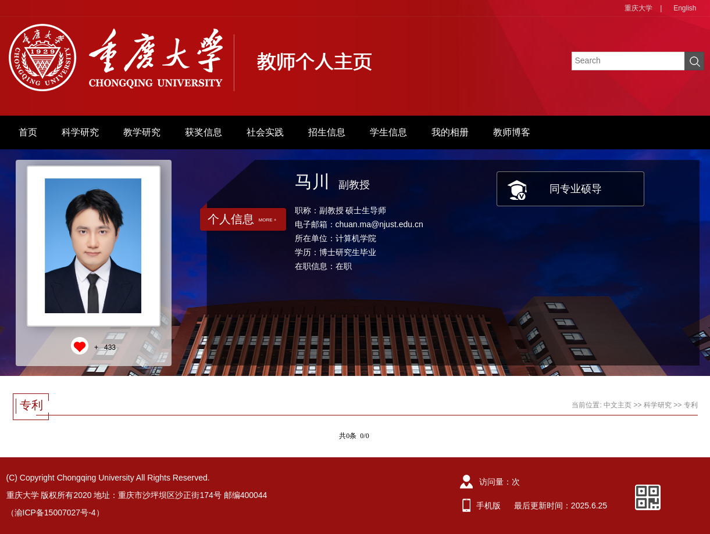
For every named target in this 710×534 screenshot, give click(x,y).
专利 (691, 405)
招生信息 (326, 132)
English (684, 8)
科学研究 (80, 132)
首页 (28, 132)
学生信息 (388, 132)
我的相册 (450, 132)
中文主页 (617, 405)
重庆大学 (638, 8)
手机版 (488, 505)
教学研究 (141, 132)
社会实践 (265, 132)
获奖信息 (203, 132)
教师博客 (511, 132)
